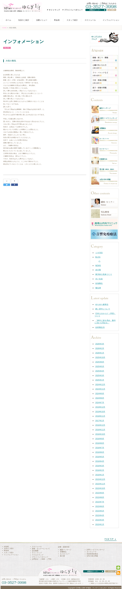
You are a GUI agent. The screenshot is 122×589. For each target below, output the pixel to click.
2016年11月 (100, 430)
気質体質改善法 (92, 554)
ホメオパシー (65, 554)
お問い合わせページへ (97, 12)
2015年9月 (99, 493)
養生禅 (98, 288)
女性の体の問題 (92, 556)
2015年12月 (100, 479)
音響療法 (63, 552)
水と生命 (99, 279)
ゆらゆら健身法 (101, 304)
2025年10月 (100, 357)
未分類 (98, 270)
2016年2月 (99, 470)
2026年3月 (99, 344)
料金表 (57, 20)
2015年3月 (99, 520)
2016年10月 (100, 434)
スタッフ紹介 (72, 20)
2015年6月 (99, 506)
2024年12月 (100, 385)
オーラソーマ (91, 552)
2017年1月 (99, 421)
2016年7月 (99, 448)
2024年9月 (99, 394)
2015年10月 (100, 488)
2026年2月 (99, 348)
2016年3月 (99, 466)
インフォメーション (111, 20)
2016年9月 (99, 439)
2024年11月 (100, 389)
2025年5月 (99, 366)
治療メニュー (41, 20)
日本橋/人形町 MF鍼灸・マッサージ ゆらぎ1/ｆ (92, 588)
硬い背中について (102, 309)
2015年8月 (99, 497)
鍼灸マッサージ (65, 550)
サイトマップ (54, 10)
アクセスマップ (37, 555)
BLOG (7, 48)
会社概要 (35, 551)
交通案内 (112, 12)
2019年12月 (100, 407)
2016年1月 (99, 475)
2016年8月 (99, 443)
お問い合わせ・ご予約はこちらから (101, 3)
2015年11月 (100, 484)
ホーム (8, 20)
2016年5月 (99, 457)
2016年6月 (99, 452)
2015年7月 (99, 502)
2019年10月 (100, 412)
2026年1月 (99, 353)
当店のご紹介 (23, 20)
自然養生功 (100, 327)
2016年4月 (99, 461)
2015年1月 (99, 524)
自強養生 (99, 283)
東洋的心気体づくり (103, 274)
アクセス (109, 574)
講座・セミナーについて (41, 549)
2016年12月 (100, 425)
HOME (4, 28)
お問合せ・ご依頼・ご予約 (41, 559)
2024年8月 (99, 398)
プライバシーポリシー (73, 10)
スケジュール (90, 20)
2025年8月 (99, 362)
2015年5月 (99, 511)
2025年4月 (99, 371)
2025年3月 (99, 376)
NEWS (98, 266)
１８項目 (99, 253)
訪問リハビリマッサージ (95, 550)
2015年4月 (99, 515)
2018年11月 (100, 416)
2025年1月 (99, 380)
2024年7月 (99, 403)
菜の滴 (62, 556)
